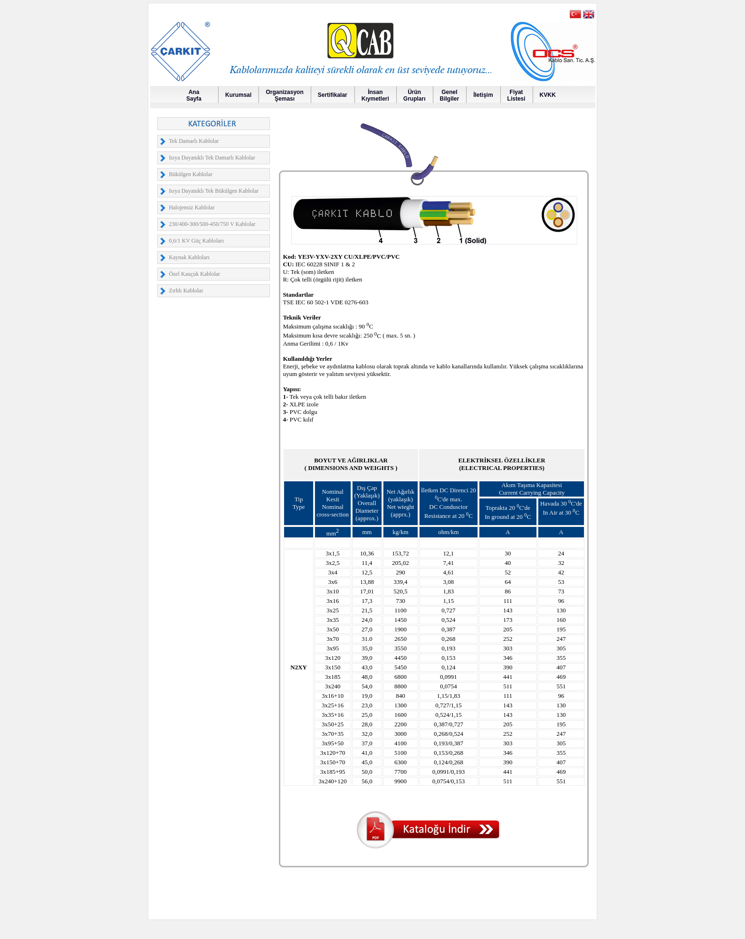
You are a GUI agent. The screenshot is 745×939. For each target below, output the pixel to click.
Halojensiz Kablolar (191, 207)
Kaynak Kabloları (189, 257)
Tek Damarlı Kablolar (194, 141)
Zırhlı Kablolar (186, 290)
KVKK (548, 95)
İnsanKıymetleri (375, 95)
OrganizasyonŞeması (284, 95)
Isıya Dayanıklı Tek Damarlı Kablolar (212, 157)
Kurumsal (238, 95)
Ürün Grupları (414, 95)
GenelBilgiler (449, 95)
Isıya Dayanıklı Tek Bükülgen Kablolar (213, 191)
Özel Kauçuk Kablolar (194, 274)
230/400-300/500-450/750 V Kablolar (212, 224)
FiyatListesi (516, 95)
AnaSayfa (193, 95)
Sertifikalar (332, 95)
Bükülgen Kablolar (190, 174)
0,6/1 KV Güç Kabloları (196, 240)
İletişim (483, 95)
